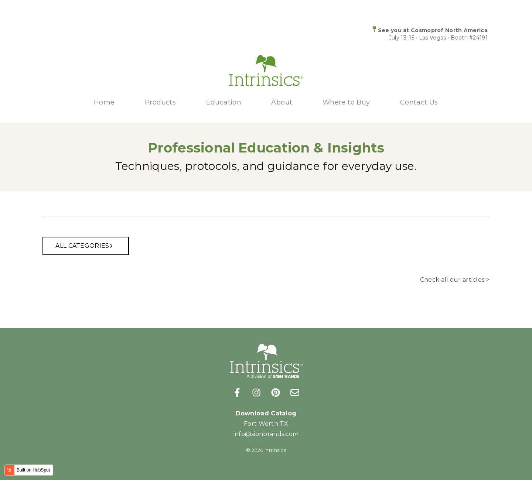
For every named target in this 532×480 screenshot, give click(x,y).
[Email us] (294, 392)
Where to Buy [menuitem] (346, 102)
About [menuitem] (281, 102)
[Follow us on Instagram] (256, 392)
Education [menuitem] (224, 102)
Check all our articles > (455, 279)
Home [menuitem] (104, 102)
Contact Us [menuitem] (419, 102)
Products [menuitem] (160, 102)
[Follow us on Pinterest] (275, 392)
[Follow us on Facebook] (237, 392)
